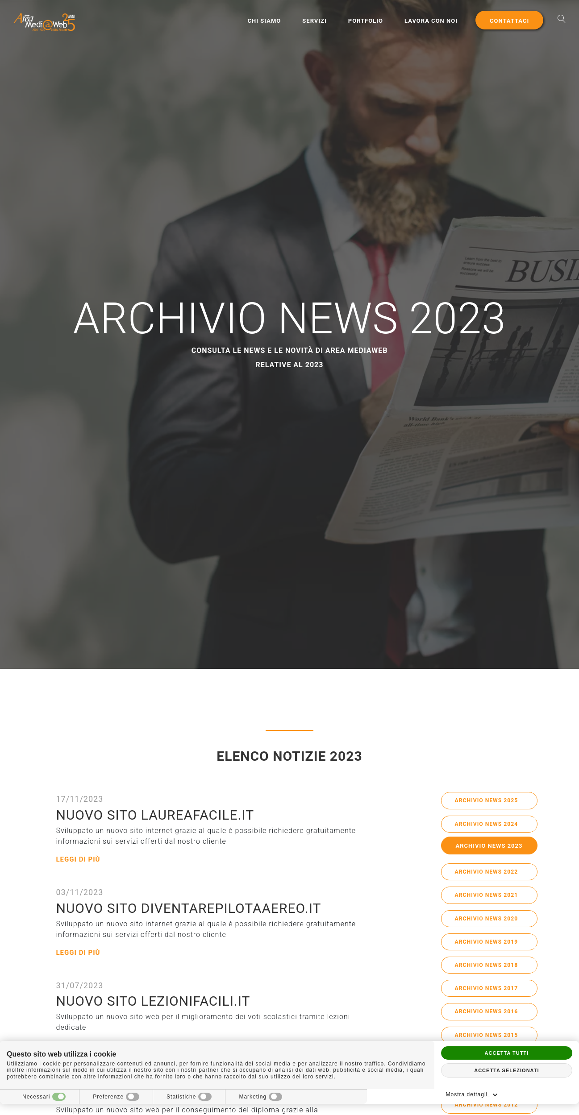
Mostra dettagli (535, 1095)
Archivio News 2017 (489, 996)
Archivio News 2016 (489, 1020)
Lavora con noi (430, 20)
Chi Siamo (264, 20)
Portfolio (365, 20)
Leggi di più (79, 859)
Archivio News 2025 (489, 801)
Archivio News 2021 (489, 898)
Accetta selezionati (506, 1070)
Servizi (314, 20)
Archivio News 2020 (489, 923)
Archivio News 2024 (489, 825)
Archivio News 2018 (489, 972)
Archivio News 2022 (489, 874)
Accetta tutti (507, 1053)
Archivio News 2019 (489, 947)
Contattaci (509, 20)
